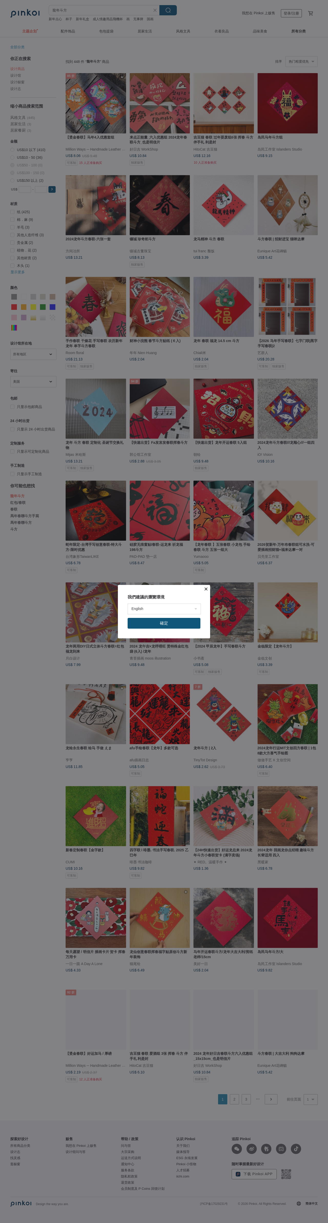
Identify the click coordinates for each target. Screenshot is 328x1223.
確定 (164, 623)
